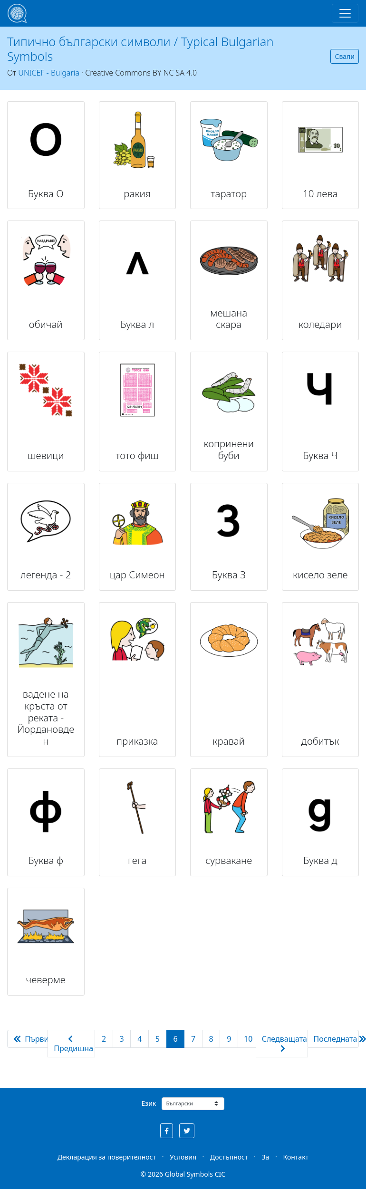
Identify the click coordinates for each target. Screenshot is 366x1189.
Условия (183, 1156)
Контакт (295, 1156)
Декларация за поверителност (107, 1156)
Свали (345, 56)
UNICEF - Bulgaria (48, 72)
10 (248, 1039)
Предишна (73, 1044)
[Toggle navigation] (345, 13)
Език (149, 1103)
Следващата (284, 1043)
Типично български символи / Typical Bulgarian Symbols (140, 48)
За (266, 1156)
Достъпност (229, 1156)
